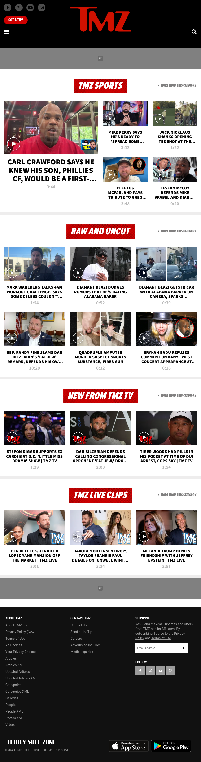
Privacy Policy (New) (20, 632)
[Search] (194, 31)
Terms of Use (15, 638)
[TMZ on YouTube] (160, 670)
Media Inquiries (81, 652)
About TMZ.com (17, 625)
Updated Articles (17, 672)
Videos (10, 725)
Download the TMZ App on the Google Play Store (171, 746)
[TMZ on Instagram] (41, 7)
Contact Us (78, 625)
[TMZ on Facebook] (7, 7)
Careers (76, 638)
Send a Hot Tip (81, 632)
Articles (11, 658)
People (10, 705)
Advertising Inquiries (85, 645)
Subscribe (183, 648)
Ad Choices (13, 645)
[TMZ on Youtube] (30, 7)
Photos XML (14, 718)
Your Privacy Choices (20, 652)
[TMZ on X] (19, 7)
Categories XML (17, 691)
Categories (13, 685)
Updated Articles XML (21, 678)
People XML (14, 711)
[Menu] (6, 31)
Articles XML (14, 665)
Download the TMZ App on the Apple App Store (129, 746)
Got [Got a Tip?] (15, 20)
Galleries (11, 698)
